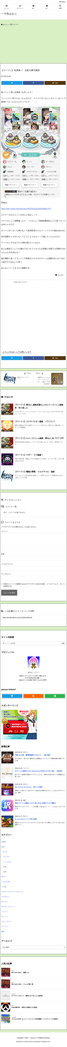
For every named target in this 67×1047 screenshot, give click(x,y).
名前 (2, 554)
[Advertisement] (33, 45)
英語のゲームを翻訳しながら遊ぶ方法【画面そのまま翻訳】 (36, 803)
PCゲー (4, 877)
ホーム (5, 24)
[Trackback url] (33, 617)
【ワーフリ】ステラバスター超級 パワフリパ (35, 421)
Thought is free (45, 1041)
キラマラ (6, 857)
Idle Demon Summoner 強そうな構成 (28, 787)
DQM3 (3, 842)
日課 (4, 872)
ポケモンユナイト (8, 907)
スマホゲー (5, 897)
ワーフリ (15, 24)
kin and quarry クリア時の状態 (26, 819)
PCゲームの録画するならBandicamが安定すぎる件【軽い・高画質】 (39, 771)
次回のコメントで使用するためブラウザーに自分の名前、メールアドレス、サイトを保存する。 (34, 585)
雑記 (3, 931)
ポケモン (4, 902)
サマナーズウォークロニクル (12, 892)
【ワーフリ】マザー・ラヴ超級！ (29, 455)
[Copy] (55, 83)
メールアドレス (7, 564)
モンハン (4, 916)
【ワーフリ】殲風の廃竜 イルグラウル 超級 (35, 472)
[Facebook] (33, 83)
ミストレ (4, 911)
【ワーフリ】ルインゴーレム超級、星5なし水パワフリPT (39, 438)
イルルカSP (5, 882)
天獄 (4, 867)
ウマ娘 (3, 887)
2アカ (5, 852)
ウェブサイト (6, 574)
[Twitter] (11, 83)
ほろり (36, 672)
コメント (4, 531)
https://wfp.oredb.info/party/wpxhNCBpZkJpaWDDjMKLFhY (26, 209)
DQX (3, 847)
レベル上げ (7, 862)
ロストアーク (6, 921)
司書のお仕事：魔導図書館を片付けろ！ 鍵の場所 (32, 755)
